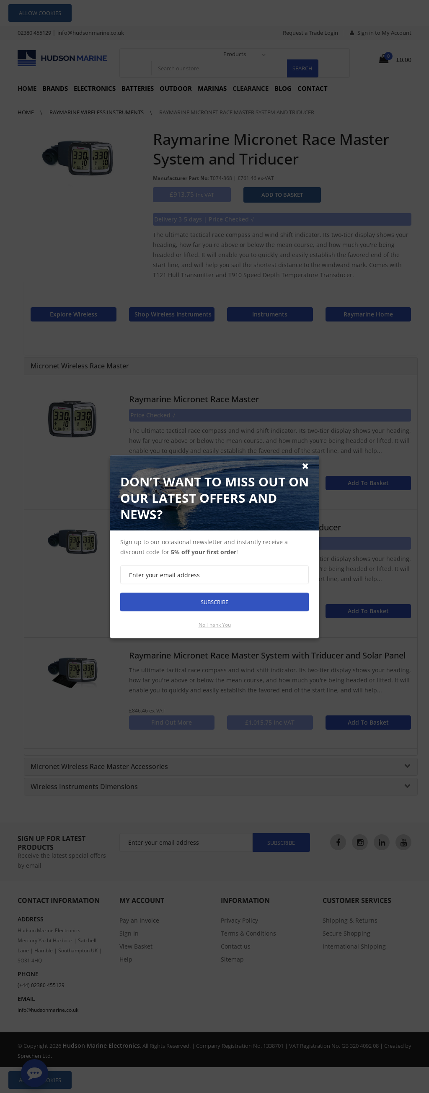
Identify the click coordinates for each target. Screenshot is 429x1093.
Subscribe (214, 601)
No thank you (215, 624)
